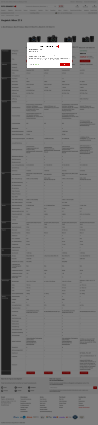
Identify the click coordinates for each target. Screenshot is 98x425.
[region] (49, 55)
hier (34, 60)
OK (64, 64)
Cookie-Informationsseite (45, 60)
